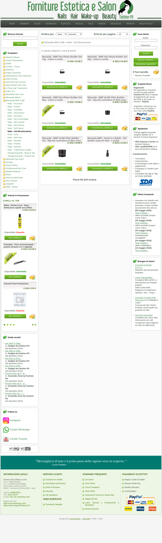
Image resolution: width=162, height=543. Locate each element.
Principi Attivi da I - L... (15, 393)
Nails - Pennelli (14, 140)
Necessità (116, 24)
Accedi (146, 53)
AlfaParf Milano (13, 57)
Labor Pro (10, 91)
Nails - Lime (13, 134)
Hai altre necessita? (144, 315)
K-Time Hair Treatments (16, 88)
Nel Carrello (15, 238)
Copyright (86, 519)
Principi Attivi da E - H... (15, 383)
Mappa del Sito (91, 499)
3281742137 (13, 495)
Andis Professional (14, 60)
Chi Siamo (89, 480)
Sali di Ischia (11, 79)
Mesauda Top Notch (15, 159)
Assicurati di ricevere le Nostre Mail (99, 495)
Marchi (102, 24)
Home (12, 24)
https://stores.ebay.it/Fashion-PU (16, 505)
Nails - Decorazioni (16, 113)
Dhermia (10, 69)
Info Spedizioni (52, 495)
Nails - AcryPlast (15, 110)
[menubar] (81, 24)
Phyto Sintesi (12, 165)
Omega (9, 162)
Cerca (20, 44)
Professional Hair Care (16, 168)
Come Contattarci (92, 487)
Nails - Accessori (15, 103)
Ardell (8, 63)
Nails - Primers (14, 143)
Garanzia (49, 491)
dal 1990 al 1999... (13, 351)
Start (33, 325)
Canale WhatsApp (16, 429)
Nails (90, 24)
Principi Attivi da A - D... (15, 373)
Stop (35, 325)
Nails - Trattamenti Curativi (19, 150)
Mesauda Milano (13, 97)
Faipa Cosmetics (13, 73)
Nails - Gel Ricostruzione (19, 131)
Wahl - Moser (12, 187)
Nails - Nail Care (15, 137)
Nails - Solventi (14, 147)
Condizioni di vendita (54, 480)
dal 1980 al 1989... (13, 343)
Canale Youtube (15, 439)
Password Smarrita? (146, 64)
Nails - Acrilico (14, 106)
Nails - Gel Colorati (16, 122)
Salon (37, 24)
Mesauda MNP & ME (15, 100)
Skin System (11, 181)
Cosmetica (50, 24)
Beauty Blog (146, 24)
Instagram (12, 420)
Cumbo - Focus (13, 66)
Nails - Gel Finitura (16, 125)
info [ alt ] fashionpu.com (20, 497)
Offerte (130, 24)
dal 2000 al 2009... (13, 366)
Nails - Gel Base (15, 116)
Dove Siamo (90, 483)
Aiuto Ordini (90, 491)
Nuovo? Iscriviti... (146, 60)
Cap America (75, 519)
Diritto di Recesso (53, 487)
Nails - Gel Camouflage (18, 119)
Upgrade (10, 184)
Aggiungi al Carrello (57, 87)
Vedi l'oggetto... (142, 213)
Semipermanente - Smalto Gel (21, 156)
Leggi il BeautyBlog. (144, 277)
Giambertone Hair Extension (18, 76)
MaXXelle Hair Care (15, 94)
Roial (8, 174)
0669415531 (15, 492)
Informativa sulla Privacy (56, 483)
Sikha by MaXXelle (14, 177)
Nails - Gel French (16, 128)
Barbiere (24, 24)
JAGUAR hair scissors (16, 82)
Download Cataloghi (54, 504)
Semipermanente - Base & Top (21, 153)
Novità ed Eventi (91, 509)
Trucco (79, 24)
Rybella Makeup (13, 171)
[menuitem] (12, 24)
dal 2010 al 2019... (13, 358)
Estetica (65, 24)
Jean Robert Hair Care (16, 85)
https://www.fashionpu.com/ (14, 503)
